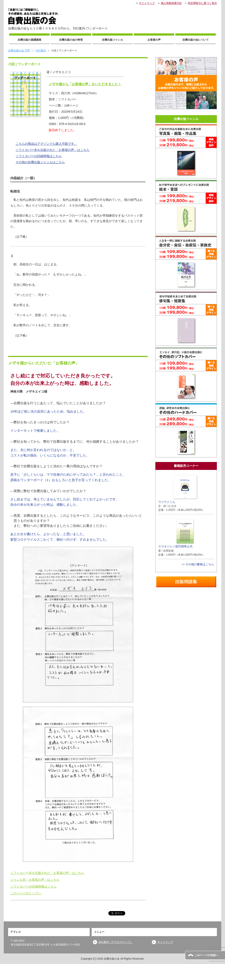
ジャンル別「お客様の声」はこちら (35, 879)
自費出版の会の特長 (71, 39)
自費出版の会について (195, 39)
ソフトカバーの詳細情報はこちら (39, 156)
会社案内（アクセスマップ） (115, 942)
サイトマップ (165, 942)
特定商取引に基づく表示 (202, 3)
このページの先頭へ (206, 955)
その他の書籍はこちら (199, 564)
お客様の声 (154, 39)
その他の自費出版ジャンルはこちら (40, 162)
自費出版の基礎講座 (29, 39)
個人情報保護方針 (171, 3)
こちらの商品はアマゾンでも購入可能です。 (46, 143)
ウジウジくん (178, 489)
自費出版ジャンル (112, 39)
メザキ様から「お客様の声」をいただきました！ (85, 84)
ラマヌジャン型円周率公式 (176, 533)
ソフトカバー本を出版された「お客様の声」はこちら (52, 150)
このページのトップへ (25, 893)
